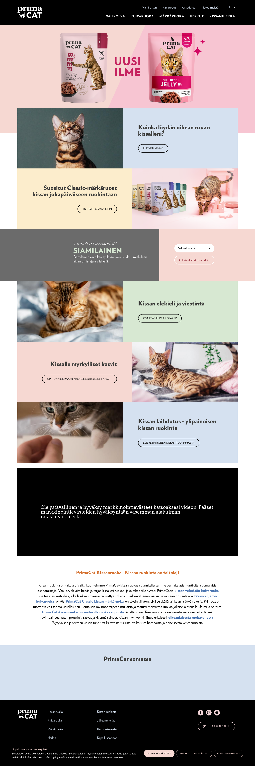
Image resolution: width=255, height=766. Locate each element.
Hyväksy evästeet (159, 753)
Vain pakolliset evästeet (194, 753)
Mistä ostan (149, 7)
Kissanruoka (55, 711)
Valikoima (115, 16)
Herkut (197, 16)
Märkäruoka (171, 16)
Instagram (209, 712)
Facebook (200, 712)
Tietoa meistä (210, 7)
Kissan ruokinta (107, 711)
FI (230, 7)
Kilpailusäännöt (107, 738)
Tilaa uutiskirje (219, 726)
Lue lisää (118, 757)
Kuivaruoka (142, 16)
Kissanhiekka (222, 16)
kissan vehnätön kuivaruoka (197, 590)
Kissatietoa (189, 7)
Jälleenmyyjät (106, 720)
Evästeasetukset (228, 753)
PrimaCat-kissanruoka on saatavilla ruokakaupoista (83, 612)
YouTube (217, 712)
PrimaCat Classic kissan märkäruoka (95, 601)
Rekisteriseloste (107, 729)
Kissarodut (169, 7)
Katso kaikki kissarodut (195, 260)
